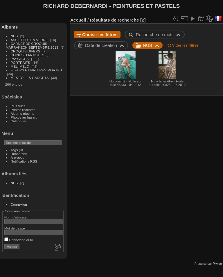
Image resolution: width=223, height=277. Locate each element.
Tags (14, 150)
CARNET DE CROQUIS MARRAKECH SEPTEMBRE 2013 (32, 45)
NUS (14, 36)
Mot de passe (14, 228)
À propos (17, 157)
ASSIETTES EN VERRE (29, 40)
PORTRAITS (20, 62)
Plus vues (18, 106)
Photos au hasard (24, 117)
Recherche (19, 154)
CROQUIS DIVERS (25, 51)
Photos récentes (23, 110)
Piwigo (217, 263)
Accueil (78, 19)
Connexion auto (18, 240)
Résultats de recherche (114, 19)
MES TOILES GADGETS (30, 78)
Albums (9, 26)
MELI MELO (20, 66)
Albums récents (22, 113)
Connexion (19, 204)
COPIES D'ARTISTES (27, 55)
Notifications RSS (24, 161)
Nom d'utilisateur (17, 217)
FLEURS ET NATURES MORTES (36, 70)
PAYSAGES (20, 59)
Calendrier (18, 121)
